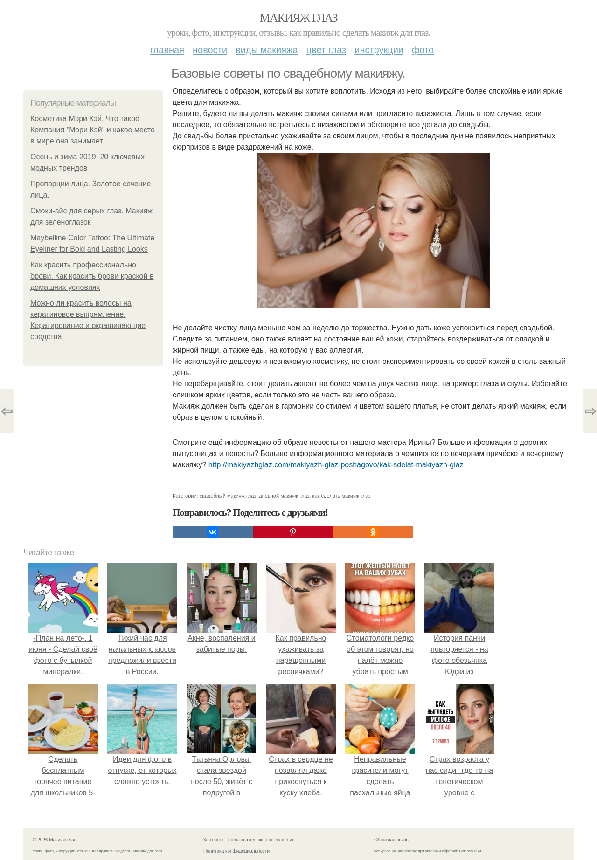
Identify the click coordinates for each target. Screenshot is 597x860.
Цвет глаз (326, 50)
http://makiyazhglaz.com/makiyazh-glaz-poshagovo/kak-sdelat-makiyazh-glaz (336, 465)
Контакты (213, 839)
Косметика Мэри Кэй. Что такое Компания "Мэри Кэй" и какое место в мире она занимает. (92, 130)
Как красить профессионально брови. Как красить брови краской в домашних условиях (91, 276)
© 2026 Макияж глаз (54, 839)
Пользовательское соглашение (261, 839)
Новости (210, 50)
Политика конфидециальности (236, 850)
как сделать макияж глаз (341, 495)
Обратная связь (391, 839)
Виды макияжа (267, 50)
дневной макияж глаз (284, 495)
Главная (167, 50)
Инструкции (378, 50)
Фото (423, 50)
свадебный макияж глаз (228, 495)
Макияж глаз (299, 18)
